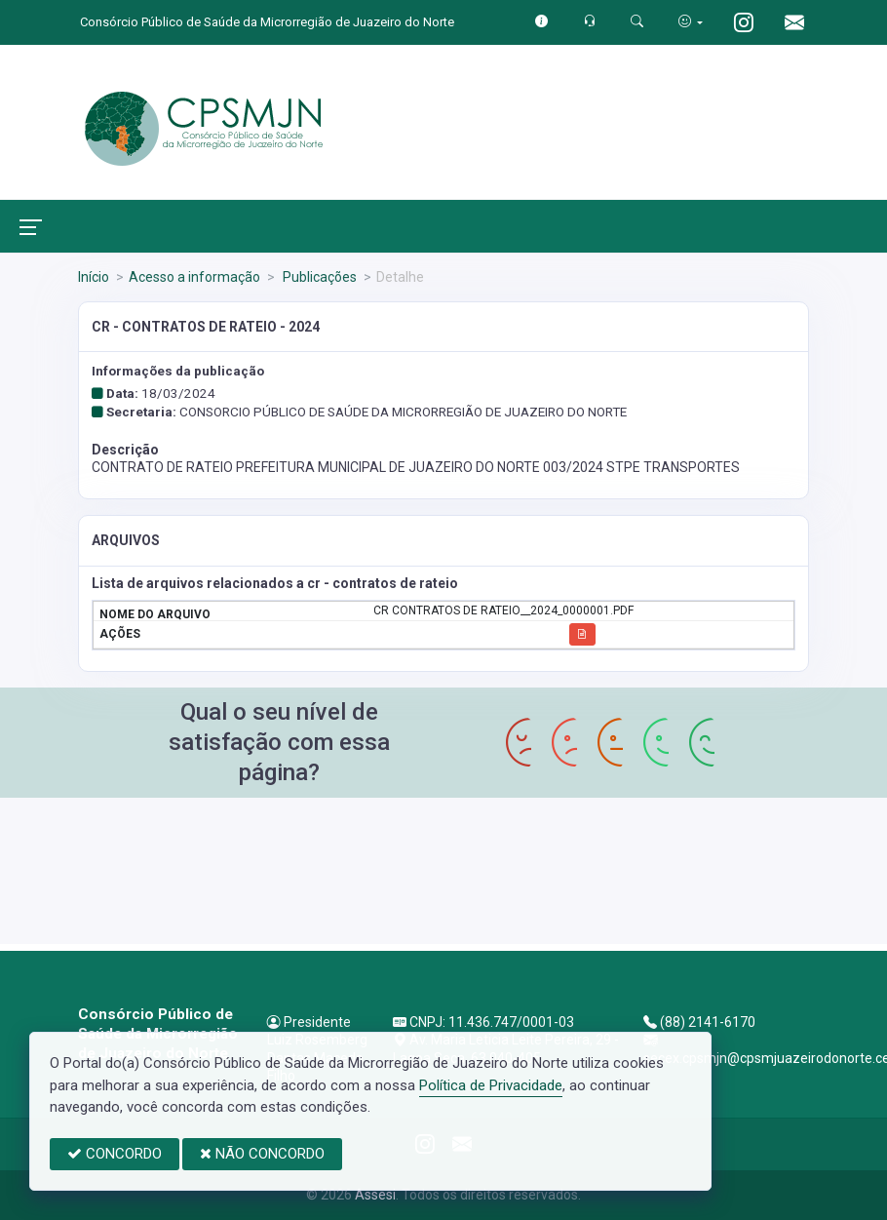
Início (93, 277)
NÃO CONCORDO (262, 1153)
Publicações (318, 277)
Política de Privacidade (490, 1085)
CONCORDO (114, 1153)
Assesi (375, 1194)
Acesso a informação (194, 277)
